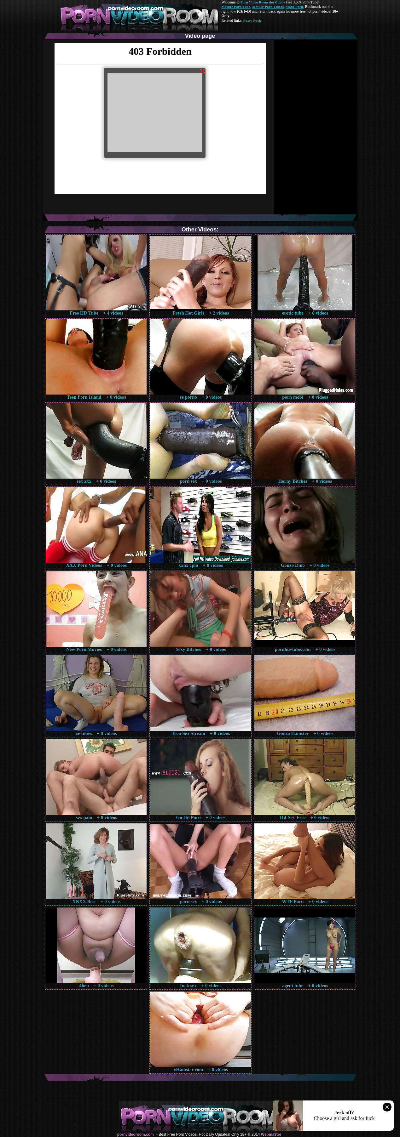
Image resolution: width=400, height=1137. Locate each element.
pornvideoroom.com (135, 1134)
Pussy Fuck (252, 20)
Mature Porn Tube (236, 7)
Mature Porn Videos (268, 7)
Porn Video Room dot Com (261, 2)
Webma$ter (271, 1134)
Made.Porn (294, 7)
